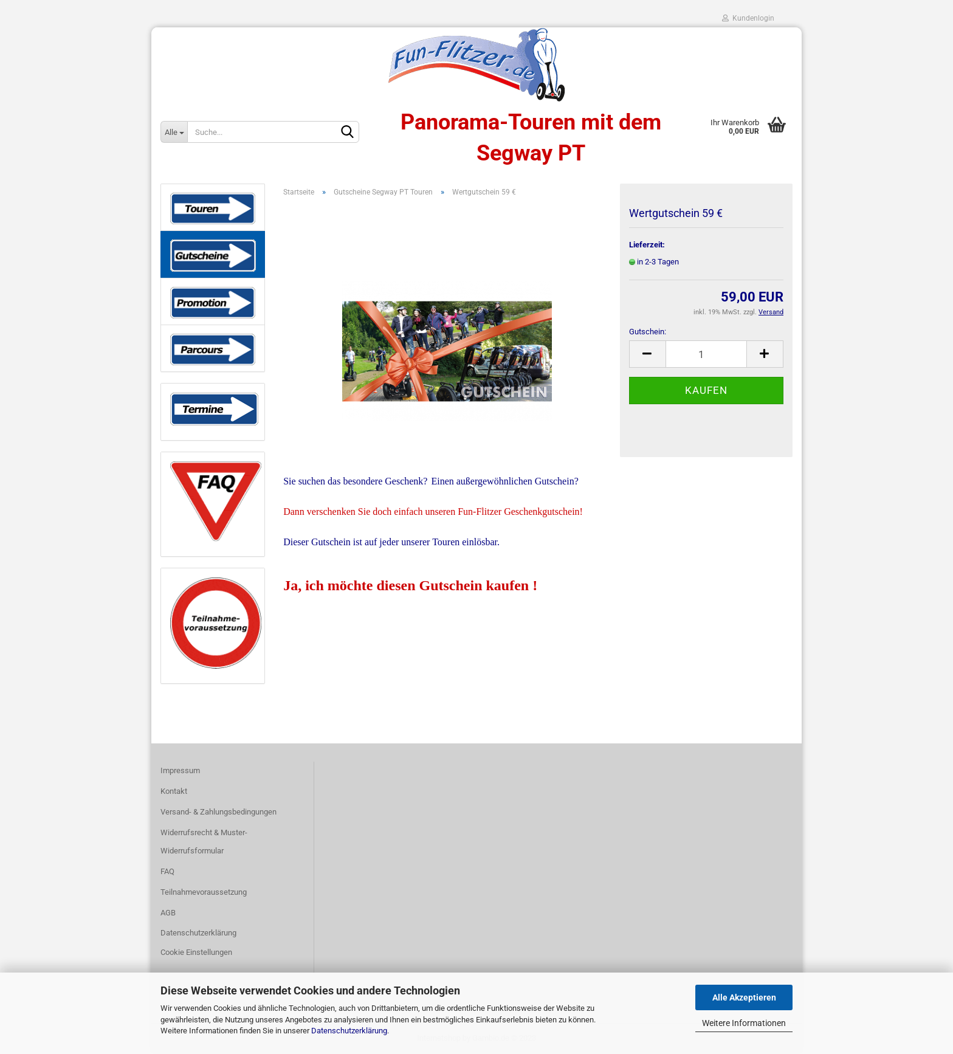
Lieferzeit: (647, 244)
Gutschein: (647, 331)
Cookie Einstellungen (196, 952)
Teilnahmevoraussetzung (203, 892)
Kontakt (173, 791)
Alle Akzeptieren (744, 997)
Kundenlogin (748, 18)
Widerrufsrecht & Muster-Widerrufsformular (203, 841)
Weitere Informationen (744, 1023)
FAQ (167, 871)
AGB (168, 912)
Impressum (180, 770)
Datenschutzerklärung (349, 1030)
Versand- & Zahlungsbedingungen (218, 811)
